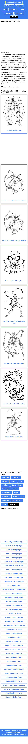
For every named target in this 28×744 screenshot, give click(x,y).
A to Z (14, 17)
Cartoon (19, 13)
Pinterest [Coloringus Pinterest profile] (24, 730)
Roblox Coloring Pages (14, 681)
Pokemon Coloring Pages (14, 565)
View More (13, 504)
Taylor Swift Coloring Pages (14, 689)
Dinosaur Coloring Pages (14, 573)
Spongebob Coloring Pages (14, 669)
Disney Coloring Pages (14, 629)
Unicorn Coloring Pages (14, 546)
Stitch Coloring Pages (14, 558)
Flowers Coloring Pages (14, 605)
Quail (4, 504)
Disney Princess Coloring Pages (14, 589)
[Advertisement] (14, 37)
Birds (23, 9)
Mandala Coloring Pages (14, 621)
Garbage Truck (18, 496)
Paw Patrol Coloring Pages (14, 577)
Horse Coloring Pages (14, 633)
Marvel (4, 481)
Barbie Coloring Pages (14, 601)
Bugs (16, 493)
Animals (14, 9)
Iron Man (5, 477)
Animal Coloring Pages (14, 693)
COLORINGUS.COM (14, 2)
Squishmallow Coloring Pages (14, 625)
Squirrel (5, 485)
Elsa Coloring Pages (14, 637)
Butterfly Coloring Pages (14, 645)
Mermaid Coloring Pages (14, 617)
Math (5, 9)
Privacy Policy (10, 732)
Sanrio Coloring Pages (14, 665)
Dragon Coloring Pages (14, 657)
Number (19, 6)
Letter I (13, 481)
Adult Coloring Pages (14, 550)
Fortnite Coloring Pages (14, 641)
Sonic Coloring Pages (14, 569)
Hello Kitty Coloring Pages (14, 542)
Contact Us (18, 732)
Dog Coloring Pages (14, 613)
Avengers (16, 477)
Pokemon (5, 500)
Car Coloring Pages (14, 661)
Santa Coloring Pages (14, 593)
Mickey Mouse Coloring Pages (14, 685)
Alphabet (9, 6)
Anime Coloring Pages (14, 677)
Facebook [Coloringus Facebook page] (14, 730)
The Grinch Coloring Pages (14, 581)
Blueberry (5, 496)
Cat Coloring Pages (14, 585)
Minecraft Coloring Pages (14, 597)
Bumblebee (6, 493)
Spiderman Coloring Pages (14, 561)
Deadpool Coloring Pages (14, 673)
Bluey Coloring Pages (14, 554)
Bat (21, 481)
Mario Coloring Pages (14, 653)
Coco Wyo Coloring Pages (14, 609)
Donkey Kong (17, 485)
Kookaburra (17, 500)
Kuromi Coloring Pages (14, 697)
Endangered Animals (9, 489)
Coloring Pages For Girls (14, 649)
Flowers (9, 13)
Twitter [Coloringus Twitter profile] (19, 730)
